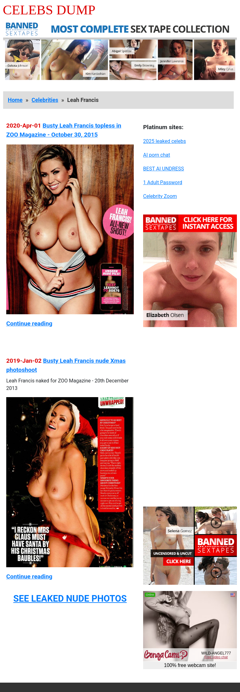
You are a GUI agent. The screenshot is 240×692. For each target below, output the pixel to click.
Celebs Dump (49, 10)
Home (15, 100)
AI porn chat (156, 155)
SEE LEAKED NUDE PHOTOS (70, 598)
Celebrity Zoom (160, 196)
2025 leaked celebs (164, 141)
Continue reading (29, 323)
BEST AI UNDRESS (163, 169)
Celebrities (45, 100)
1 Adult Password (162, 182)
